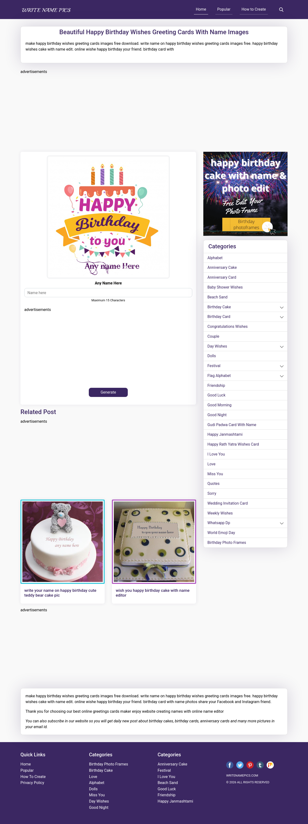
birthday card (219, 317)
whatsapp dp (218, 524)
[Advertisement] (154, 112)
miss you (215, 475)
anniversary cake (222, 267)
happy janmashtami (225, 435)
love (211, 465)
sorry (211, 495)
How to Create (254, 9)
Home (201, 9)
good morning (219, 406)
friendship (216, 386)
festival (214, 366)
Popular (224, 9)
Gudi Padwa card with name (232, 425)
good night (217, 416)
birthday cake (219, 307)
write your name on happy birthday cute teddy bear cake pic (60, 593)
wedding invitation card (227, 504)
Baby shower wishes (225, 287)
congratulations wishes (227, 327)
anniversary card (222, 277)
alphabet (215, 258)
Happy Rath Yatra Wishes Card (233, 445)
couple (213, 337)
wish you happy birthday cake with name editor (153, 593)
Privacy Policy (32, 782)
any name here (108, 283)
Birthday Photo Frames (226, 544)
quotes (213, 485)
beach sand (217, 297)
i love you (216, 455)
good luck (216, 396)
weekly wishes (220, 514)
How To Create (33, 776)
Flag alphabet (219, 376)
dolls (211, 356)
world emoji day (221, 534)
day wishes (217, 346)
